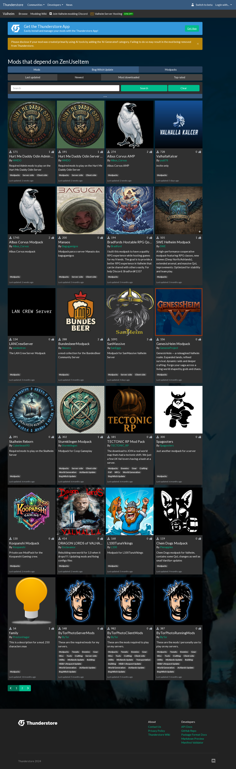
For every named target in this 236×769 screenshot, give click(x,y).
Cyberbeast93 (21, 445)
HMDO (17, 160)
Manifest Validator (192, 742)
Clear (184, 88)
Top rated (179, 77)
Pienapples (166, 547)
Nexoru (66, 347)
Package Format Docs (194, 734)
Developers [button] (54, 4)
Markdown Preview (192, 738)
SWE (163, 246)
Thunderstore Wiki (159, 734)
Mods (37, 69)
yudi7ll (164, 160)
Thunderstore (13, 5)
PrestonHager (21, 637)
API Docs (186, 726)
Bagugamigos (70, 246)
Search (144, 88)
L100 (114, 547)
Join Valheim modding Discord (68, 13)
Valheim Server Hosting (108, 13)
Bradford (116, 246)
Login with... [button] (222, 4)
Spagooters (167, 445)
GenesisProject (169, 347)
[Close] (198, 44)
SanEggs (116, 347)
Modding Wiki (38, 13)
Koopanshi (19, 547)
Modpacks (171, 69)
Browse (23, 13)
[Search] (65, 88)
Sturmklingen (69, 445)
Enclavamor (69, 547)
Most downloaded (128, 77)
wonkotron (19, 347)
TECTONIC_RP (120, 445)
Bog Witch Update (102, 69)
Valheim (8, 14)
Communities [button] (34, 4)
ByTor (65, 637)
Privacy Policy (156, 730)
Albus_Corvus (119, 160)
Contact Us (154, 726)
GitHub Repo (188, 730)
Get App (192, 28)
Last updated (32, 77)
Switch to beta (201, 4)
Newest (79, 77)
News (69, 4)
